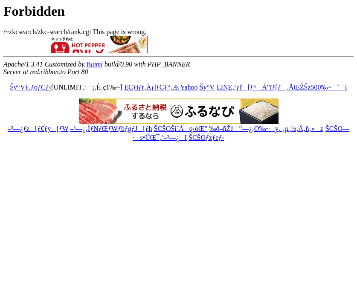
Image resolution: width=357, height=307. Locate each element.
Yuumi (94, 64)
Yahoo (189, 87)
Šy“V (207, 87)
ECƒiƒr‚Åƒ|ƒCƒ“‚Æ (152, 87)
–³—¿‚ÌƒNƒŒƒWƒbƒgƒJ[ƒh (111, 128)
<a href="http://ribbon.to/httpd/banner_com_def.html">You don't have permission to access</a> (131, 44)
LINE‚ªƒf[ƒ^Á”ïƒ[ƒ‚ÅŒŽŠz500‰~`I (281, 87)
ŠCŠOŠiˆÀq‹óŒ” (181, 128)
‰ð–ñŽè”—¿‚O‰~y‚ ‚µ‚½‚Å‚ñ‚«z (266, 128)
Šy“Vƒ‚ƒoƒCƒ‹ (30, 87)
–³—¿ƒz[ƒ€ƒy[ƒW (38, 128)
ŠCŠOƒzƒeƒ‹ (206, 137)
